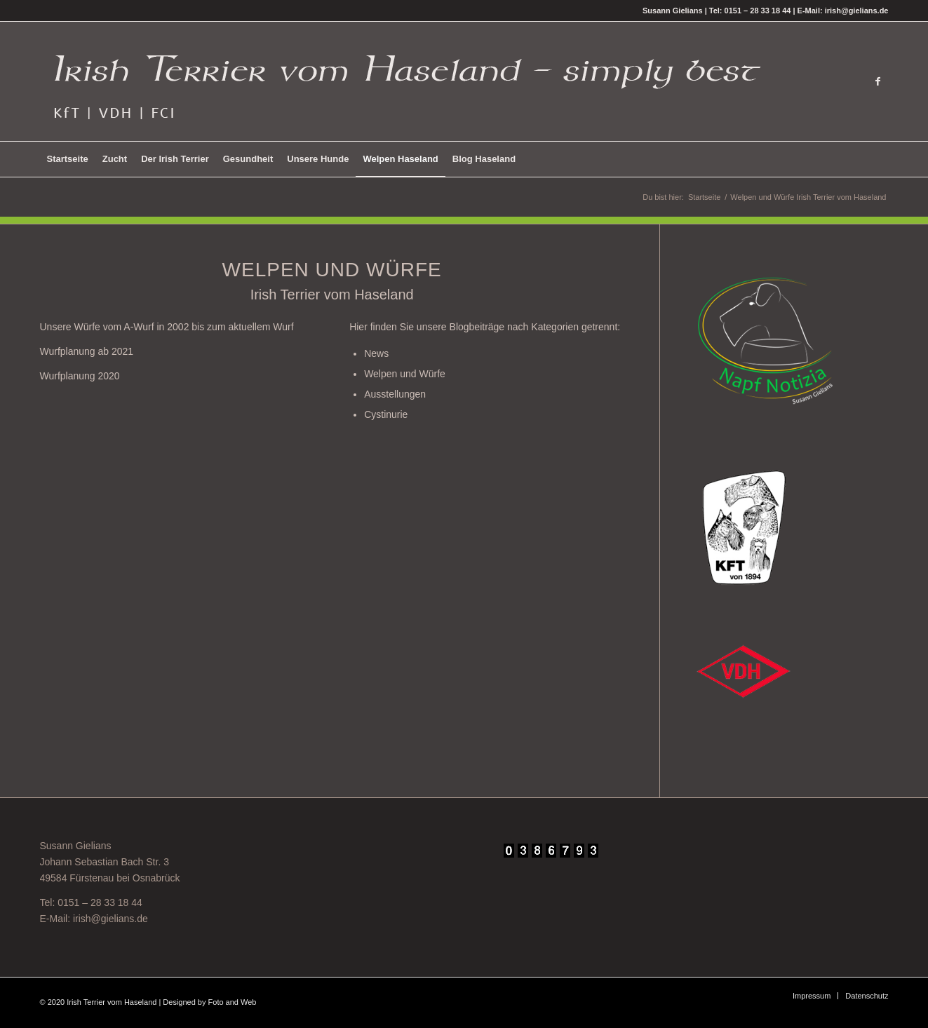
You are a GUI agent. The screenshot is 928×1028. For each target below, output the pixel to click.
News (376, 353)
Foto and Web (232, 1002)
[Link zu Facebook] (878, 81)
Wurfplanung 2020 (80, 375)
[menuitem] (67, 159)
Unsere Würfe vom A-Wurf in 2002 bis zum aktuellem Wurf (167, 326)
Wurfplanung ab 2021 (87, 351)
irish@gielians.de (110, 918)
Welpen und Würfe (404, 373)
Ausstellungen (395, 394)
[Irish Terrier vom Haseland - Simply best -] (406, 81)
